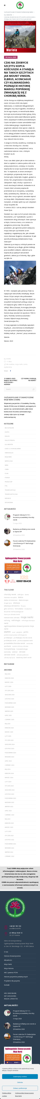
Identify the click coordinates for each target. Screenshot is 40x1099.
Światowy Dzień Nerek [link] (23, 657)
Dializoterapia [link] (10, 440)
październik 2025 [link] (10, 703)
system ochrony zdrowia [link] (20, 646)
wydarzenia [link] (8, 367)
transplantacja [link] (10, 490)
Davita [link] (7, 432)
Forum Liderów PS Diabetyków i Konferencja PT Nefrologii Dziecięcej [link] (24, 543)
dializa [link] (7, 436)
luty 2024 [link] (8, 782)
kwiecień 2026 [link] (9, 678)
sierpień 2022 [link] (9, 852)
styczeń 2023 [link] (9, 835)
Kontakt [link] (6, 985)
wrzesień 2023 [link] (9, 802)
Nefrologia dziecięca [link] (28, 620)
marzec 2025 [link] (9, 732)
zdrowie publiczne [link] (22, 655)
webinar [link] (15, 652)
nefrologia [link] (9, 461)
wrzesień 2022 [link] (9, 848)
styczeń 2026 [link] (9, 690)
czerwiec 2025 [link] (9, 719)
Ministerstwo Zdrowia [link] (11, 618)
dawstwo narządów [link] (10, 597)
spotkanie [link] (7, 646)
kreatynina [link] (28, 609)
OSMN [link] (8, 359)
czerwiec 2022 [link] (9, 856)
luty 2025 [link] (8, 736)
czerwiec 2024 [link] (9, 765)
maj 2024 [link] (7, 769)
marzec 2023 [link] (9, 827)
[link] (5, 5)
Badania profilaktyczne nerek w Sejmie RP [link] (24, 530)
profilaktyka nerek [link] (10, 640)
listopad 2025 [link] (9, 699)
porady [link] (7, 478)
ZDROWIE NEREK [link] (9, 655)
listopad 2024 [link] (9, 748)
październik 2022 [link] (10, 844)
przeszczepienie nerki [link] (25, 640)
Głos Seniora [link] (9, 609)
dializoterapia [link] (23, 600)
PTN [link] (6, 486)
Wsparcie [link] (8, 498)
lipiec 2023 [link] (8, 811)
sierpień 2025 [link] (9, 711)
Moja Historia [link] (8, 968)
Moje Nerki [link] (8, 964)
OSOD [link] (13, 632)
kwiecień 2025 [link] (9, 728)
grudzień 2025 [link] (10, 695)
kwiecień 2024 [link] (9, 773)
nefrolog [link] (7, 620)
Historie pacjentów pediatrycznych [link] (16, 977)
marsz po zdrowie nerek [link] (12, 614)
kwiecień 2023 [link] (9, 823)
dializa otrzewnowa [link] (10, 600)
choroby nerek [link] (10, 594)
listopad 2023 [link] (9, 794)
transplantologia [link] (11, 494)
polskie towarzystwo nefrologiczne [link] (15, 635)
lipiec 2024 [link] (8, 761)
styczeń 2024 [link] (9, 786)
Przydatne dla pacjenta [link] (12, 981)
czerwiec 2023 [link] (9, 815)
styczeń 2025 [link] (9, 740)
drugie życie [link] (8, 603)
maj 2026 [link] (7, 674)
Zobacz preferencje (20, 1088)
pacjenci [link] (19, 632)
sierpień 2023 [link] (9, 806)
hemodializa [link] (9, 453)
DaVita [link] (27, 595)
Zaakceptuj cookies (20, 1076)
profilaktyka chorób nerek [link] (23, 638)
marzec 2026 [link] (9, 682)
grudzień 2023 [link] (10, 790)
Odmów (20, 1082)
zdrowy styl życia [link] (9, 658)
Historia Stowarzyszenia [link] (12, 956)
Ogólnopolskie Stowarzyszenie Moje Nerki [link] (18, 12)
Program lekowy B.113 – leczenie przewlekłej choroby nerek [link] (23, 517)
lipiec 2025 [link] (8, 715)
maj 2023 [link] (7, 819)
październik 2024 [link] (10, 753)
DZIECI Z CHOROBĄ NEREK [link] (13, 449)
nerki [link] (6, 465)
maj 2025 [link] (7, 724)
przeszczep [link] (8, 482)
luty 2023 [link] (8, 831)
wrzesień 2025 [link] (9, 707)
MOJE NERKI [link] (19, 364)
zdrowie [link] (22, 652)
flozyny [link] (23, 606)
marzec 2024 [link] (9, 777)
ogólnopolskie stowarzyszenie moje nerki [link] (19, 627)
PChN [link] (6, 473)
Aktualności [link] (8, 960)
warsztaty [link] (7, 652)
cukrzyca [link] (20, 594)
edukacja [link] (16, 603)
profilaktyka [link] (8, 638)
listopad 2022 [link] (9, 840)
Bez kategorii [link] (9, 428)
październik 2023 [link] (10, 798)
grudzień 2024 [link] (10, 744)
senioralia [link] (29, 643)
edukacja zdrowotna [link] (12, 606)
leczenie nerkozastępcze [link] (13, 611)
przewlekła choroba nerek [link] (14, 643)
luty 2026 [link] (8, 686)
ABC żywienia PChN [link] (11, 973)
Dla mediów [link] (8, 15)
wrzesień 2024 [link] (9, 757)
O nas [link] (6, 952)
